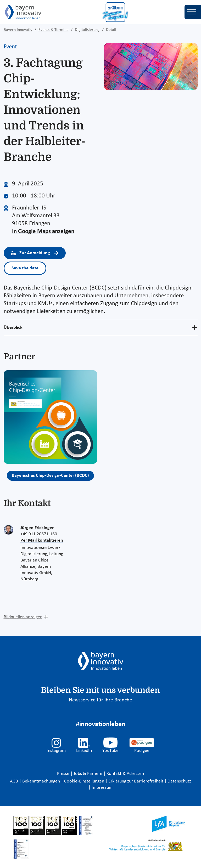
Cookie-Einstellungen (84, 781)
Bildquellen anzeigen (23, 617)
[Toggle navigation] (193, 12)
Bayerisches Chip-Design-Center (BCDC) (50, 475)
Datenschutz (179, 781)
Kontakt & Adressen (125, 773)
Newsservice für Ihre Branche (100, 700)
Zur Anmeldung (35, 253)
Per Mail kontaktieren (41, 540)
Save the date (25, 268)
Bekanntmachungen (41, 781)
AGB (14, 781)
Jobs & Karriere (88, 773)
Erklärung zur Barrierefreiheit (136, 781)
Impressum (102, 787)
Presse (63, 773)
